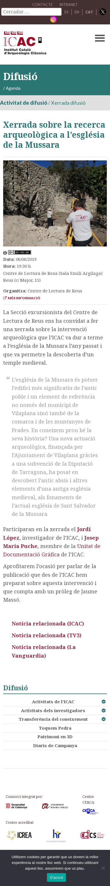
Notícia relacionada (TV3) (46, 635)
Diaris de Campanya (55, 745)
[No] (103, 868)
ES (67, 12)
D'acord (56, 877)
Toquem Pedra (55, 728)
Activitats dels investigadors (53, 710)
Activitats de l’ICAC (53, 701)
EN (77, 12)
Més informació (21, 298)
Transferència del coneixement (53, 719)
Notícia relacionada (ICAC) (48, 623)
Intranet (68, 4)
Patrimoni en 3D (55, 736)
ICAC (44, 44)
